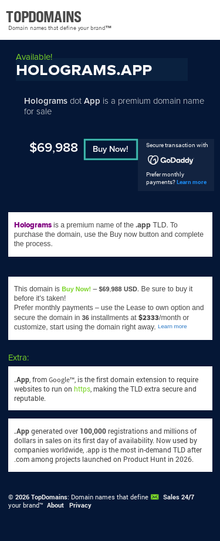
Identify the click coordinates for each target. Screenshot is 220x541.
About (55, 505)
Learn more (192, 182)
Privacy (80, 505)
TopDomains (49, 497)
